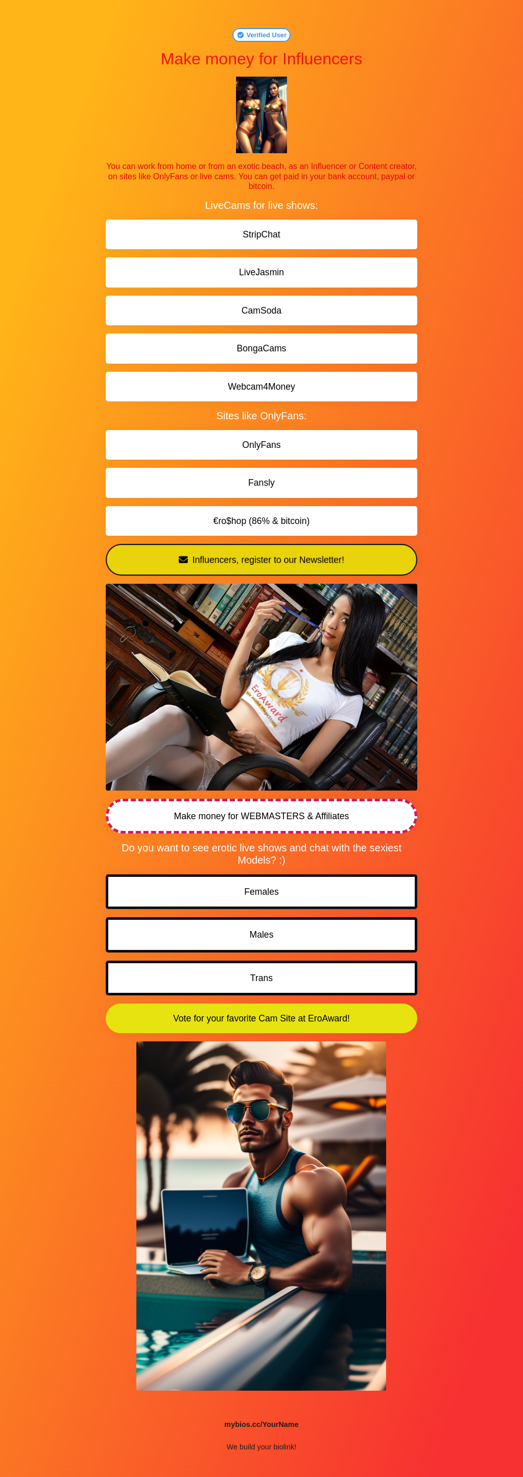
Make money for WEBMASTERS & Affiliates (261, 816)
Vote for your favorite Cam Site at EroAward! (261, 1018)
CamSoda (261, 310)
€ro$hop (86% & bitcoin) (261, 521)
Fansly (261, 483)
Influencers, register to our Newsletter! (261, 560)
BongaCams (262, 348)
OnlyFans (261, 445)
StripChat (261, 234)
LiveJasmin (261, 272)
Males (262, 935)
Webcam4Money (261, 387)
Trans (261, 978)
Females (261, 892)
